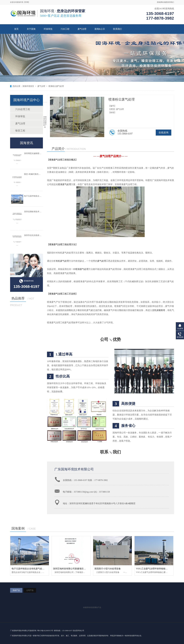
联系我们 (170, 2)
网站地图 (164, 2)
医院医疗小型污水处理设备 (108, 568)
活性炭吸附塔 (158, 310)
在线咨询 (163, 132)
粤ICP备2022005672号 (45, 631)
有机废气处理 (62, 261)
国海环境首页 (28, 86)
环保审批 (48, 29)
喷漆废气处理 (64, 184)
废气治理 (82, 29)
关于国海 (31, 29)
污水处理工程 (22, 109)
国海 (158, 2)
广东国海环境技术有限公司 (74, 469)
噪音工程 (20, 130)
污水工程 (65, 29)
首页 (16, 29)
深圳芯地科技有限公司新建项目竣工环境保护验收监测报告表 (82, 568)
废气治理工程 (130, 184)
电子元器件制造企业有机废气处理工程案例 (32, 568)
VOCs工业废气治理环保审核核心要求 (154, 568)
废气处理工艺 (103, 261)
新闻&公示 (100, 29)
